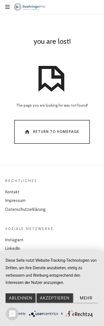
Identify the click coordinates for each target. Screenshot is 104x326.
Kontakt (12, 191)
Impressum (15, 200)
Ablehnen (20, 298)
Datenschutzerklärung (25, 209)
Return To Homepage (51, 132)
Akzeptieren (55, 298)
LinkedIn (12, 248)
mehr (86, 298)
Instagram (14, 239)
